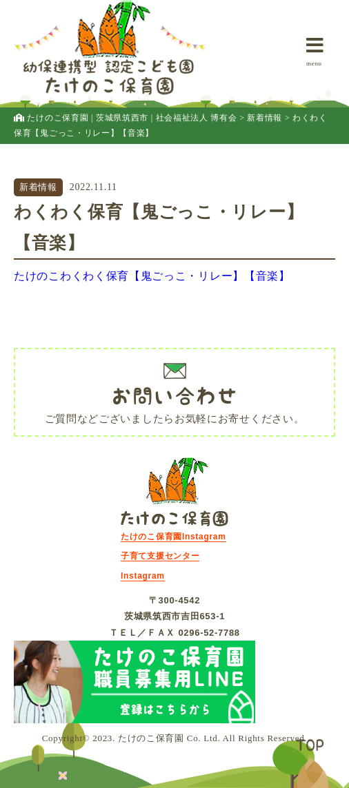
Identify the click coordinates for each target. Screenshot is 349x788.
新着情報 (38, 187)
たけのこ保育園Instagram (173, 536)
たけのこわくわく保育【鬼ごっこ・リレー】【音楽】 (152, 276)
